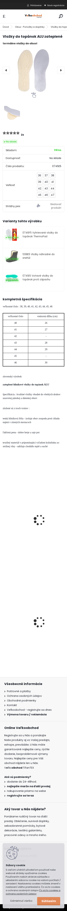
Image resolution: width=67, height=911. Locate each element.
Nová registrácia (55, 5)
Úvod (6, 27)
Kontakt (12, 705)
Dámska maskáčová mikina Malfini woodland (29, 634)
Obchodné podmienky (21, 700)
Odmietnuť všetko (21, 901)
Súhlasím (48, 901)
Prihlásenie (35, 5)
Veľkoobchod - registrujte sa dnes (29, 710)
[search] (60, 16)
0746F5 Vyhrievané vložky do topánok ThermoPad (40, 234)
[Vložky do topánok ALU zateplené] (33, 70)
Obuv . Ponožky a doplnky (29, 27)
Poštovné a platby (19, 691)
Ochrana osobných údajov (24, 696)
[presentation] (6, 70)
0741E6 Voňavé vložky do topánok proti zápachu (38, 277)
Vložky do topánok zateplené (25, 532)
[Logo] (33, 16)
